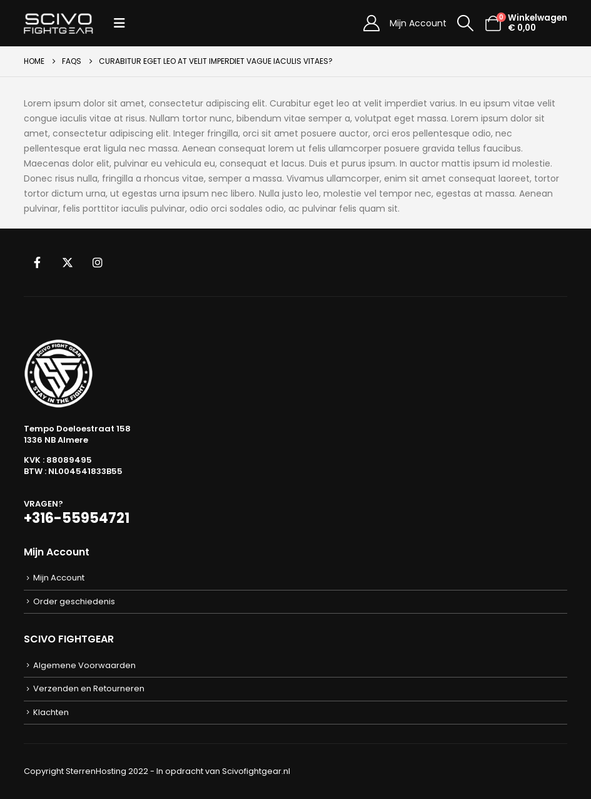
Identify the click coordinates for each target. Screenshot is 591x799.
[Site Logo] (58, 23)
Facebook (37, 262)
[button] (119, 23)
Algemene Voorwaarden (84, 665)
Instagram (97, 262)
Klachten (51, 712)
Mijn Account (418, 23)
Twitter (67, 262)
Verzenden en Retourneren (88, 688)
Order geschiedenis (74, 601)
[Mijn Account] (371, 23)
